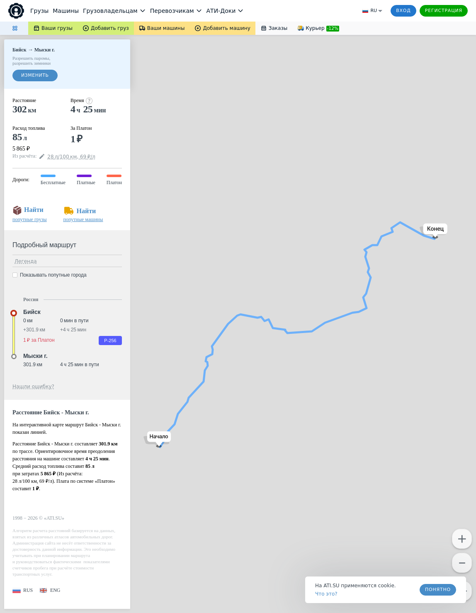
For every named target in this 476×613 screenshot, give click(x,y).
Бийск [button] (32, 312)
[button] (157, 439)
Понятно (438, 589)
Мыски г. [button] (35, 356)
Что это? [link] (326, 594)
